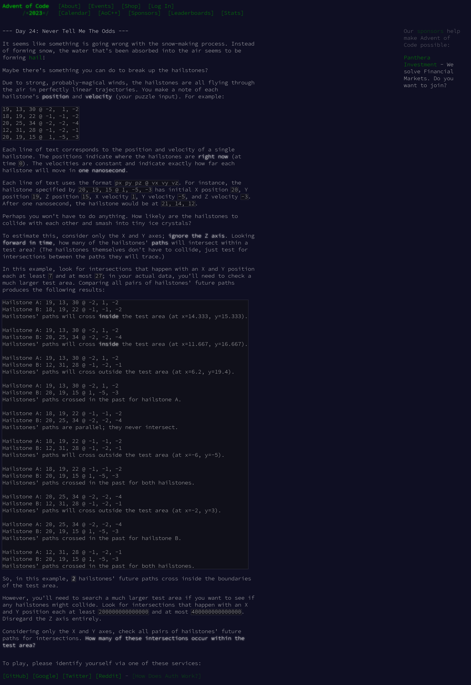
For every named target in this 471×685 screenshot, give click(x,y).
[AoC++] (109, 12)
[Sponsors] (144, 12)
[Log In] (161, 5)
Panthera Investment (420, 61)
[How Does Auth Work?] (166, 675)
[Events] (101, 5)
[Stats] (232, 12)
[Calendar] (74, 12)
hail (35, 57)
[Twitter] (77, 675)
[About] (69, 5)
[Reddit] (108, 675)
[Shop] (131, 5)
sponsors (430, 30)
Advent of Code (25, 5)
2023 (35, 12)
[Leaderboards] (191, 12)
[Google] (45, 675)
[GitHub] (15, 675)
